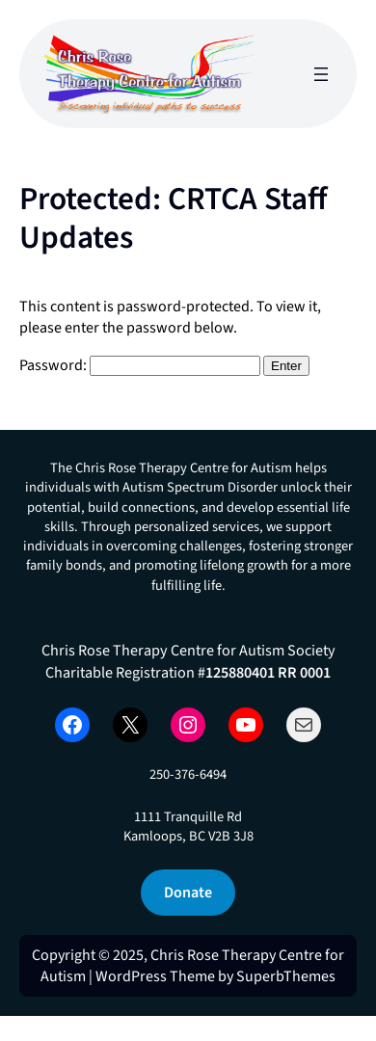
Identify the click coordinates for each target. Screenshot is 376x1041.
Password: (139, 365)
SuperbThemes (286, 976)
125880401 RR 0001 (268, 672)
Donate (188, 892)
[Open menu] (321, 74)
